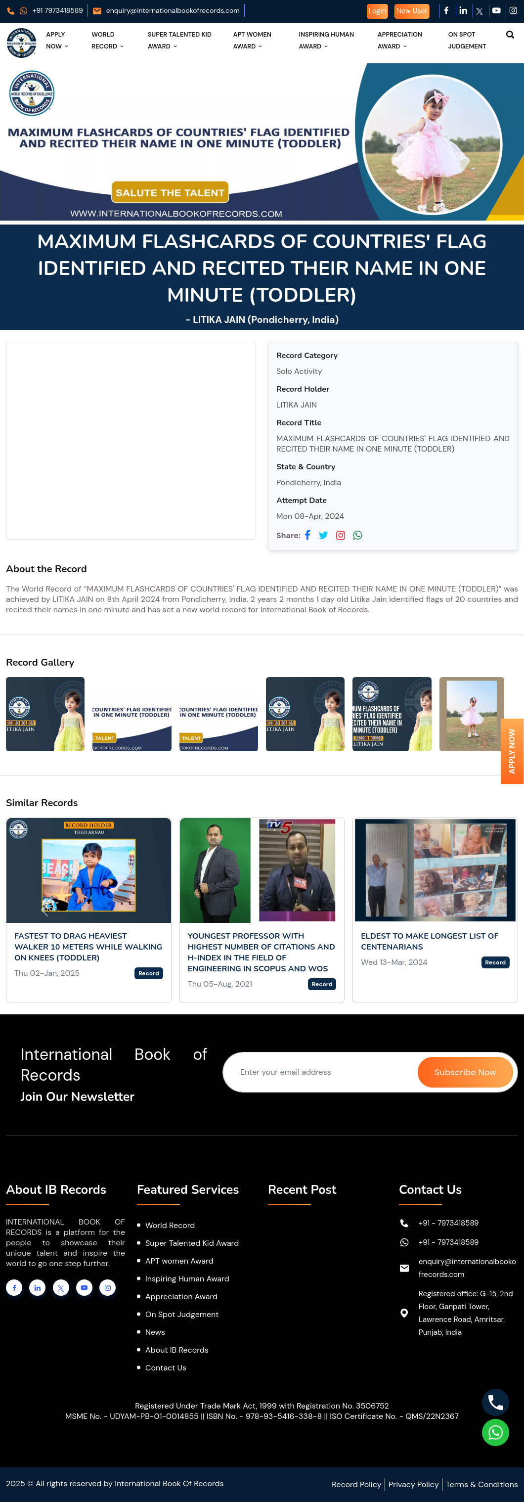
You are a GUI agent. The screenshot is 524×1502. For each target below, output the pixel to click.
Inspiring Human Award (326, 40)
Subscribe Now (465, 1072)
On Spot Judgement (467, 40)
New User (412, 10)
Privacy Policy (414, 1484)
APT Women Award (252, 40)
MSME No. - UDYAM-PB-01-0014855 (132, 1416)
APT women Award (179, 1261)
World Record (108, 40)
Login (377, 10)
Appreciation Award (400, 40)
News (155, 1332)
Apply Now (58, 40)
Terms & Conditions (482, 1484)
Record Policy (356, 1484)
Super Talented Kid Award (180, 40)
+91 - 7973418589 (449, 1223)
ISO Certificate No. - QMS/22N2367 (394, 1416)
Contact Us (165, 1368)
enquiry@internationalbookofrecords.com (166, 10)
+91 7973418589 (44, 10)
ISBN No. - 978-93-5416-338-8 (264, 1416)
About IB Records (177, 1350)
